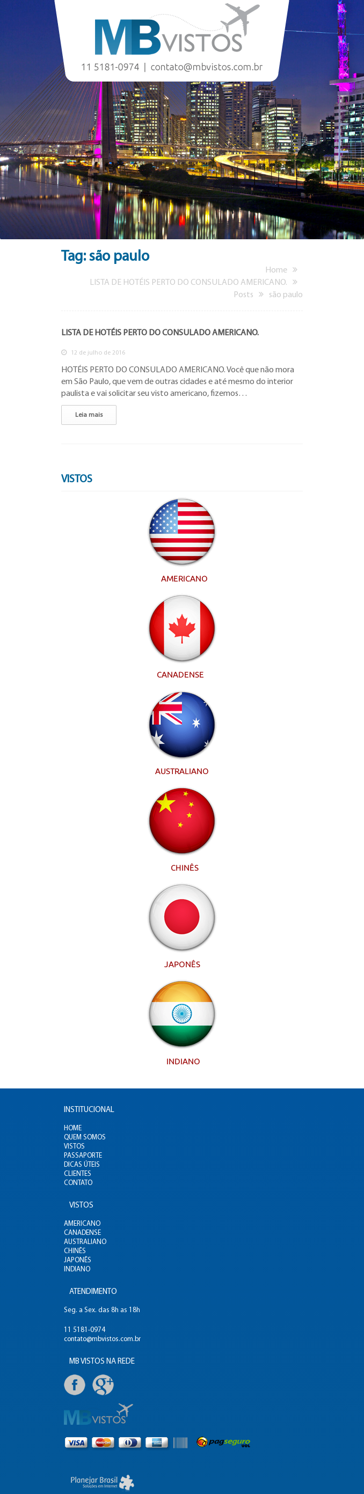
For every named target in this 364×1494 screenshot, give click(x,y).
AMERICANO (82, 1223)
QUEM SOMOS (85, 1137)
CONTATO (78, 1183)
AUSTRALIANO (85, 1242)
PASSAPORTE (83, 1155)
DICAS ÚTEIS (82, 1164)
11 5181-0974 (84, 1330)
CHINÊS (75, 1251)
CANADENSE (82, 1233)
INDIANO (77, 1269)
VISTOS (74, 1146)
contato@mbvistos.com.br (102, 1339)
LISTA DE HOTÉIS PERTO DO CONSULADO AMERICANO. (160, 333)
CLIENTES (77, 1174)
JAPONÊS (77, 1260)
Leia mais (89, 415)
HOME (73, 1128)
